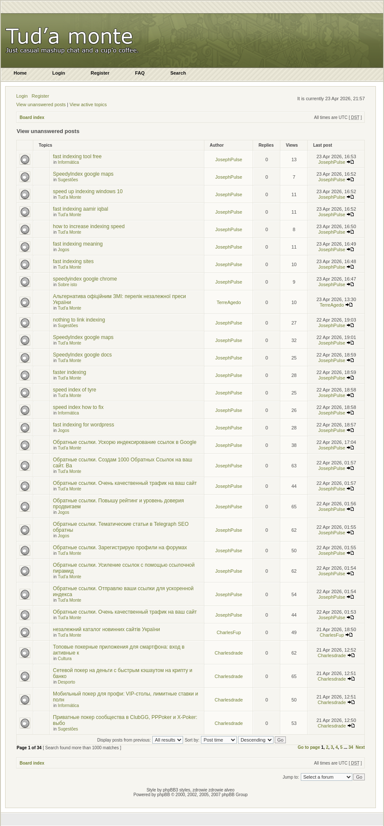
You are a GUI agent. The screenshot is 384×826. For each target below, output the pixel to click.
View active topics (88, 104)
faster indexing (69, 372)
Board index (32, 117)
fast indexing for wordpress (83, 425)
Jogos (64, 249)
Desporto (67, 682)
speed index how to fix (78, 407)
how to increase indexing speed (89, 226)
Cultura (65, 658)
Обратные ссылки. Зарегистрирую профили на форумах (120, 548)
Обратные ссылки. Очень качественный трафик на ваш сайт (125, 483)
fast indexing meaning (78, 244)
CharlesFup (229, 632)
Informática (68, 162)
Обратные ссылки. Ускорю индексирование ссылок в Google (124, 442)
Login (22, 96)
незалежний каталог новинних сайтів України (106, 629)
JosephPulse (228, 159)
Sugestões (68, 179)
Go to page (309, 747)
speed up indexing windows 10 (87, 191)
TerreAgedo (229, 302)
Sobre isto (67, 284)
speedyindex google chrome (85, 279)
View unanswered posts (41, 104)
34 (351, 747)
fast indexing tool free (77, 156)
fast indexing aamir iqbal (80, 209)
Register (40, 96)
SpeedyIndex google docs (82, 355)
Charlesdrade (229, 652)
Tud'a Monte (69, 197)
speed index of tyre (74, 390)
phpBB (163, 794)
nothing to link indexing (79, 320)
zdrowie (216, 790)
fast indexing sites (73, 261)
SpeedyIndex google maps (83, 174)
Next (360, 747)
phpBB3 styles (176, 790)
